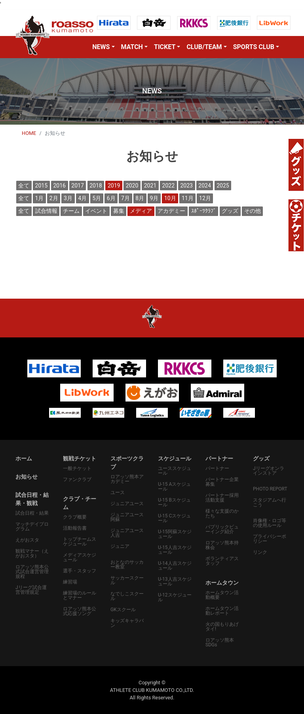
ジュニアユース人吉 (127, 533)
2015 (41, 185)
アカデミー (171, 211)
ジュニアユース (127, 503)
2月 (53, 198)
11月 (188, 198)
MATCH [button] (132, 47)
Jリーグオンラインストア (268, 471)
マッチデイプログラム (32, 526)
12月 (205, 198)
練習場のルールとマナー (79, 595)
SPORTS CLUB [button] (253, 47)
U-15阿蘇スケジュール (175, 534)
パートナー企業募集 (222, 482)
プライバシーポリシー (269, 539)
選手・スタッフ (79, 571)
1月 (39, 198)
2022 (168, 185)
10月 (170, 198)
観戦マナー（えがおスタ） (32, 553)
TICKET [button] (164, 47)
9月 (154, 198)
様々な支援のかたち (222, 513)
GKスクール (123, 609)
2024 (204, 185)
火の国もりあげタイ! (222, 626)
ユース (117, 492)
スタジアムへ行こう (269, 502)
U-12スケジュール (175, 597)
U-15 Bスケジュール (174, 502)
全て (23, 185)
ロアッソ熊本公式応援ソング (79, 611)
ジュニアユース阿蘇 (127, 517)
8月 (139, 198)
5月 (97, 198)
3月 (68, 198)
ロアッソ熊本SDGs (219, 642)
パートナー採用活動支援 (222, 497)
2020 (132, 185)
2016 (59, 185)
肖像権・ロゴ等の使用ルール (269, 523)
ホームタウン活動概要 (222, 595)
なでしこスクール (127, 596)
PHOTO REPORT (270, 489)
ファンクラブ (77, 479)
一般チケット (77, 468)
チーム (71, 211)
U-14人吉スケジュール (175, 566)
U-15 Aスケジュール (174, 486)
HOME (29, 133)
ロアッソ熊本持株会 (222, 545)
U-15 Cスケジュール (174, 518)
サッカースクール (127, 580)
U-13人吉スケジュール (175, 581)
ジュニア (119, 546)
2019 (114, 185)
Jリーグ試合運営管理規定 (31, 590)
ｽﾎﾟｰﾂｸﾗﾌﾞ (203, 211)
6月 (111, 198)
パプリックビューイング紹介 (222, 529)
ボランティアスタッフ (222, 561)
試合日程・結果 (32, 513)
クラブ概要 (75, 517)
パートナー (217, 468)
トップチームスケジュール (79, 541)
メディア (141, 211)
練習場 (70, 582)
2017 (77, 185)
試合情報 (46, 211)
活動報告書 (75, 528)
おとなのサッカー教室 (127, 564)
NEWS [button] (101, 47)
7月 (125, 198)
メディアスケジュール (79, 557)
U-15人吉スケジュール (175, 550)
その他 (252, 211)
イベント (96, 211)
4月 (82, 198)
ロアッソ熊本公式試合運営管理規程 (32, 571)
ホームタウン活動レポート (222, 611)
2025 (223, 185)
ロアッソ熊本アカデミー (127, 479)
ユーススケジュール (174, 471)
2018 (95, 185)
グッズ (230, 211)
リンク (260, 552)
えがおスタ (27, 540)
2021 (150, 185)
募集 (118, 211)
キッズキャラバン (127, 623)
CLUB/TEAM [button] (204, 47)
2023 (186, 185)
